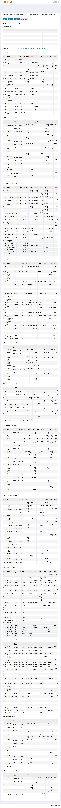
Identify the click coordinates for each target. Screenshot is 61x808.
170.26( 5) (55, 602)
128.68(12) (50, 582)
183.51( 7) (40, 289)
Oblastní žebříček (15, 32)
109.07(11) (55, 625)
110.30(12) (45, 325)
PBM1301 (16, 578)
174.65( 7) (50, 580)
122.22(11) (51, 690)
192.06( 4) (45, 653)
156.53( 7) (47, 138)
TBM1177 (16, 287)
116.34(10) (55, 607)
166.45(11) (32, 103)
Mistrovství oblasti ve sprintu (17, 36)
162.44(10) (45, 293)
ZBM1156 (16, 302)
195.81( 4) (40, 271)
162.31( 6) (51, 442)
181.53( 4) (51, 587)
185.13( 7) (51, 231)
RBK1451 (17, 254)
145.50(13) (36, 245)
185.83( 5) (46, 203)
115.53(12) (35, 310)
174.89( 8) (45, 289)
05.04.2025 (5, 32)
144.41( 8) (55, 593)
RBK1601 (14, 464)
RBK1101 (15, 669)
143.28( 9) (47, 160)
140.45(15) (40, 297)
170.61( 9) (36, 234)
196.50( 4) (36, 194)
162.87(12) (55, 297)
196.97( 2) (31, 197)
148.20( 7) (45, 590)
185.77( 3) (37, 98)
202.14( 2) (40, 574)
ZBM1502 (14, 432)
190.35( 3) (55, 287)
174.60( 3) (45, 582)
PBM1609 (14, 442)
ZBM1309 (16, 580)
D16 (28, 48)
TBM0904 (15, 753)
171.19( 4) (45, 593)
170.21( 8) (35, 600)
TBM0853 (17, 420)
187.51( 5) (36, 200)
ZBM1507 (14, 477)
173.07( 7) (35, 300)
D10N (21, 48)
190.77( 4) (30, 675)
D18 (31, 48)
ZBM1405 (16, 590)
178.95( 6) (55, 338)
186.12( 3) (51, 653)
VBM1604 (15, 534)
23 (5, 254)
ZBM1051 (14, 356)
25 (5, 333)
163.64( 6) (30, 600)
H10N (37, 48)
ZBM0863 (17, 394)
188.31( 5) (45, 660)
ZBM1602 (15, 556)
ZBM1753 (16, 134)
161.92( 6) (56, 605)
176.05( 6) (50, 605)
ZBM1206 (16, 662)
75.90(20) (55, 325)
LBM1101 (15, 705)
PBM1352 (17, 234)
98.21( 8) (34, 442)
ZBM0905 (15, 743)
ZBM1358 (17, 200)
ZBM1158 (16, 310)
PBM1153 (16, 269)
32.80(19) (40, 707)
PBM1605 (14, 452)
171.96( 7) (45, 650)
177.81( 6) (30, 291)
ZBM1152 (16, 266)
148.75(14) (55, 302)
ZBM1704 (15, 515)
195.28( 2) (35, 578)
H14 (42, 48)
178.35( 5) (30, 278)
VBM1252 (16, 289)
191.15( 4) (35, 681)
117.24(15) (35, 678)
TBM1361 (17, 245)
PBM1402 (16, 607)
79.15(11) (42, 538)
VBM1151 (16, 293)
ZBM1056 (14, 369)
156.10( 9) (45, 662)
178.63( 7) (55, 281)
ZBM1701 (14, 474)
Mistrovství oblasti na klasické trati (19, 44)
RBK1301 (16, 612)
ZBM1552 (16, 66)
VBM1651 (16, 173)
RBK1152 (16, 331)
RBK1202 (16, 690)
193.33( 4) (45, 287)
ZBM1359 (17, 206)
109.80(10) (37, 109)
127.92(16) (55, 310)
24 (5, 331)
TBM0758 (17, 397)
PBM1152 (16, 278)
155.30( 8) (30, 297)
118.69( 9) (56, 585)
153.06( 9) (50, 631)
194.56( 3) (51, 194)
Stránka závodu (24, 19)
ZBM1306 (16, 596)
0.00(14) (36, 251)
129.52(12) (51, 228)
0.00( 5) (27, 356)
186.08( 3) (42, 512)
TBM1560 (16, 75)
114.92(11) (30, 701)
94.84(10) (56, 666)
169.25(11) (56, 300)
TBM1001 (14, 727)
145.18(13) (40, 705)
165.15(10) (50, 281)
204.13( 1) (35, 669)
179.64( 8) (32, 78)
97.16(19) (56, 315)
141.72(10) (40, 580)
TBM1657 (16, 103)
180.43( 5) (56, 269)
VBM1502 (15, 562)
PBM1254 (16, 328)
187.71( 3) (35, 291)
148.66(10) (50, 602)
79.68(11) (45, 627)
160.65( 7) (35, 657)
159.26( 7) (30, 593)
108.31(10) (31, 245)
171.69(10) (32, 88)
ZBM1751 (16, 98)
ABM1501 (14, 484)
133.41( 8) (42, 515)
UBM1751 (16, 112)
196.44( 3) (45, 271)
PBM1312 (16, 582)
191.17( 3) (41, 200)
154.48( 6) (45, 609)
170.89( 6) (35, 653)
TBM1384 (17, 190)
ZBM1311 (16, 617)
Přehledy (16, 19)
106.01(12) (30, 696)
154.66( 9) (35, 281)
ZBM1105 (16, 647)
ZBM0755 (17, 404)
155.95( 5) (45, 596)
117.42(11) (30, 607)
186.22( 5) (45, 278)
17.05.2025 (5, 40)
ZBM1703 (14, 468)
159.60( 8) (35, 287)
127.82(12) (30, 287)
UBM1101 (16, 699)
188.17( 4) (31, 200)
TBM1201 (16, 660)
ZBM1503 (14, 445)
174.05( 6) (35, 322)
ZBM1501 (14, 439)
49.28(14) (30, 683)
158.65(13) (40, 293)
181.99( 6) (50, 284)
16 (5, 106)
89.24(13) (45, 693)
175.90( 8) (55, 291)
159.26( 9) (30, 671)
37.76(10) (41, 254)
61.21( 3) (34, 394)
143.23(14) (40, 687)
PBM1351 (17, 231)
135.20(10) (30, 302)
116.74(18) (56, 312)
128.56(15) (40, 712)
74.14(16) (30, 325)
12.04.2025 (5, 34)
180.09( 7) (32, 72)
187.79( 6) (51, 219)
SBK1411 (16, 627)
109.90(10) (45, 690)
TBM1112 (15, 701)
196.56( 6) (40, 647)
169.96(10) (55, 289)
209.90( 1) (35, 266)
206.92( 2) (50, 647)
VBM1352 (17, 249)
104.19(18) (40, 315)
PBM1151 (15, 325)
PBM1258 (16, 315)
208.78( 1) (42, 502)
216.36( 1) (56, 266)
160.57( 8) (35, 664)
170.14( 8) (51, 206)
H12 (39, 48)
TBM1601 (14, 480)
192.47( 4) (32, 75)
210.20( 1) (50, 266)
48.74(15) (30, 707)
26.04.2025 (5, 36)
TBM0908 (15, 740)
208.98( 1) (30, 266)
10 (5, 88)
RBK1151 (15, 271)
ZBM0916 (15, 749)
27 (5, 338)
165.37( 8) (45, 664)
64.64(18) (30, 315)
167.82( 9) (50, 289)
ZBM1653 (16, 109)
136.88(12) (50, 297)
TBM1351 (17, 194)
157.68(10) (35, 660)
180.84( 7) (30, 657)
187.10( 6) (40, 281)
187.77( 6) (32, 94)
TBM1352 (16, 322)
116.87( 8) (56, 693)
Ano (43, 32)
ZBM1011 (14, 737)
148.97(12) (35, 625)
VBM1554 (16, 160)
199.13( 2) (50, 269)
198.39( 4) (40, 681)
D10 (18, 48)
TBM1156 (16, 318)
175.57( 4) (30, 585)
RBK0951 (14, 359)
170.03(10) (36, 210)
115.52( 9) (37, 91)
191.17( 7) (40, 650)
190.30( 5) (32, 82)
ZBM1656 (16, 106)
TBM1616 (14, 461)
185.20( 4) (37, 72)
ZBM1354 (17, 210)
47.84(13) (51, 254)
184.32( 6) (35, 580)
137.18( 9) (31, 240)
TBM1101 (15, 703)
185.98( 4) (30, 284)
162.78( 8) (46, 213)
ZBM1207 (16, 678)
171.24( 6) (42, 522)
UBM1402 (16, 587)
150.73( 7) (56, 664)
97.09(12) (30, 602)
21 (5, 249)
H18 (47, 48)
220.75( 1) (37, 66)
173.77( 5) (30, 587)
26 (5, 335)
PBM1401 (16, 600)
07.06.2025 (5, 44)
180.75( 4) (55, 271)
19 (5, 245)
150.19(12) (35, 703)
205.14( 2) (42, 518)
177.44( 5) (50, 629)
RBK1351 (17, 240)
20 (5, 247)
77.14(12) (56, 699)
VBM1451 (17, 247)
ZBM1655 (16, 170)
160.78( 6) (37, 69)
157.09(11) (35, 671)
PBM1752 (16, 131)
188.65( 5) (50, 278)
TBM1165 (16, 304)
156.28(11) (50, 307)
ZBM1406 (16, 635)
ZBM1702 (15, 512)
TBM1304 (16, 633)
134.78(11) (30, 293)
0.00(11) (40, 627)
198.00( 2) (45, 281)
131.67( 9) (42, 509)
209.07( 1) (30, 650)
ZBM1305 (16, 620)
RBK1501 (14, 436)
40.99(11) (31, 251)
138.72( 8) (30, 633)
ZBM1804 (15, 531)
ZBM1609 (15, 559)
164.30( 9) (45, 297)
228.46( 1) (47, 128)
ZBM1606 (14, 448)
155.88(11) (35, 596)
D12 (23, 48)
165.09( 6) (47, 131)
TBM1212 (16, 653)
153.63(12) (36, 240)
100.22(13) (35, 312)
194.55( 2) (32, 91)
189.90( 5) (51, 226)
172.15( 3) (47, 147)
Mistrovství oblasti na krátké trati (18, 38)
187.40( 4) (35, 302)
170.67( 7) (30, 281)
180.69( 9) (40, 287)
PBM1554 (16, 59)
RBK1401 (16, 631)
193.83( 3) (32, 62)
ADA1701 (14, 471)
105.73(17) (40, 699)
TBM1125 (16, 674)
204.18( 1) (45, 669)
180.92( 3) (30, 582)
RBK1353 (17, 228)
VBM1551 (16, 163)
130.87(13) (35, 607)
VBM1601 (15, 544)
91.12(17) (35, 699)
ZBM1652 (16, 101)
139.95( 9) (51, 678)
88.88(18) (40, 690)
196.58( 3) (40, 333)
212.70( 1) (30, 574)
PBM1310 (16, 574)
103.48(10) (45, 607)
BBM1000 (15, 730)
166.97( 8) (31, 226)
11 (5, 91)
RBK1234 (16, 710)
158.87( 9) (35, 666)
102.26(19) (40, 331)
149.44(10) (30, 693)
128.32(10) (42, 553)
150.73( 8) (47, 134)
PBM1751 (15, 125)
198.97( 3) (40, 653)
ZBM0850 (17, 407)
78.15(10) (51, 471)
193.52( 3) (45, 681)
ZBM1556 (16, 69)
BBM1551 (16, 82)
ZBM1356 (17, 213)
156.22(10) (35, 602)
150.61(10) (51, 237)
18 (5, 112)
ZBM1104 (16, 650)
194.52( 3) (50, 585)
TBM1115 (15, 683)
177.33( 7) (45, 291)
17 (5, 109)
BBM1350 (17, 251)
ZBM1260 (16, 297)
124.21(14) (35, 662)
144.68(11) (50, 622)
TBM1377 (17, 222)
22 (5, 251)
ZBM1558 (16, 176)
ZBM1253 (16, 281)
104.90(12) (50, 693)
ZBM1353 (17, 237)
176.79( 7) (36, 206)
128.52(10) (30, 596)
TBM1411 (16, 615)
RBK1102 (15, 675)
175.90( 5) (42, 531)
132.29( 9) (45, 605)
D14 (26, 48)
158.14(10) (40, 683)
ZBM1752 (16, 179)
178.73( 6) (31, 203)
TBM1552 (17, 203)
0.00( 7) (51, 562)
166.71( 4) (51, 671)
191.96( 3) (35, 674)
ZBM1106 (16, 693)
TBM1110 (15, 712)
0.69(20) (40, 671)
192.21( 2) (56, 580)
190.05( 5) (40, 318)
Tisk (4, 19)
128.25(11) (46, 247)
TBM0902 (15, 746)
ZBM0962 (15, 353)
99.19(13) (45, 315)
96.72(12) (45, 687)
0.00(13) (30, 635)
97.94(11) (45, 675)
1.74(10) (34, 477)
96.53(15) (30, 312)
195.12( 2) (51, 197)
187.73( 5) (35, 650)
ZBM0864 (17, 401)
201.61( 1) (40, 703)
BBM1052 (14, 350)
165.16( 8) (30, 664)
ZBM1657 (16, 138)
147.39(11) (51, 216)
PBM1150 (16, 300)
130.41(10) (47, 141)
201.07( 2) (50, 578)
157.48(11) (45, 300)
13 (5, 98)
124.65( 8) (37, 106)
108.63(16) (35, 701)
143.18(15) (56, 293)
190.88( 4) (35, 582)
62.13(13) (46, 237)
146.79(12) (40, 666)
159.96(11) (36, 213)
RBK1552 (16, 88)
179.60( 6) (36, 203)
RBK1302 (16, 609)
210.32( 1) (51, 190)
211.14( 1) (51, 502)
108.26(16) (40, 675)
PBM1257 (16, 284)
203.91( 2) (35, 647)
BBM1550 (16, 166)
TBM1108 (16, 687)
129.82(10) (50, 710)
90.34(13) (30, 678)
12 (5, 94)
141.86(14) (40, 302)
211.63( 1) (32, 59)
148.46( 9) (30, 304)
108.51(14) (30, 300)
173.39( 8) (40, 664)
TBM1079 (14, 375)
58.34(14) (35, 325)
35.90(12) (45, 635)
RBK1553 (16, 85)
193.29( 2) (55, 335)
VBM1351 (17, 243)
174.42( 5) (35, 275)
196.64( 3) (36, 197)
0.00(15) (45, 707)
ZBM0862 (17, 417)
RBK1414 (16, 629)
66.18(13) (51, 696)
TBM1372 (17, 197)
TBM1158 (16, 333)
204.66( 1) (40, 266)
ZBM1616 (14, 455)
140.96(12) (32, 66)
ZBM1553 (16, 91)
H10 (34, 48)
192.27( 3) (30, 275)
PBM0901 (15, 724)
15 (5, 103)
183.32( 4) (42, 525)
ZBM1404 (16, 593)
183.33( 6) (45, 275)
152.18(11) (40, 662)
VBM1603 (15, 525)
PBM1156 (16, 291)
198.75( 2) (30, 269)
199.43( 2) (40, 657)
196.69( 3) (31, 228)
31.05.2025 (5, 42)
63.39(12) (46, 251)
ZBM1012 (14, 756)
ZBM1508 (14, 490)
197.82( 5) (40, 660)
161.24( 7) (56, 587)
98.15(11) (47, 179)
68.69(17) (30, 310)
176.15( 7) (35, 615)
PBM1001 (14, 733)
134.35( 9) (30, 590)
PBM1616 (15, 547)
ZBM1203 (16, 657)
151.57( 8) (40, 587)
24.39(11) (41, 240)
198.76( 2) (40, 269)
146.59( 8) (45, 587)
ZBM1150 (16, 312)
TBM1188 (16, 275)
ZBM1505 (14, 487)
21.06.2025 (5, 46)
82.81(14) (45, 699)
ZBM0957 (14, 379)
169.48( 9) (51, 210)
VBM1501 (15, 553)
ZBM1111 (15, 664)
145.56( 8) (50, 662)
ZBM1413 (16, 622)
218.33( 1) (56, 574)
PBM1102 (16, 671)
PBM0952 (14, 366)
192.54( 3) (35, 587)
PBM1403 (16, 625)
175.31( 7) (41, 222)
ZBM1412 (16, 602)
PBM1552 (16, 62)
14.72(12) (31, 213)
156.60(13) (55, 307)
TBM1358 (17, 216)
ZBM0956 (15, 372)
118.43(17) (56, 328)
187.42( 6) (45, 674)
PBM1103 (16, 666)
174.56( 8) (36, 216)
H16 (44, 48)
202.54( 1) (36, 219)
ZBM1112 (15, 696)
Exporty (10, 19)
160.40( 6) (50, 666)
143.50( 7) (37, 75)
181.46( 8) (40, 275)
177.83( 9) (32, 69)
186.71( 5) (35, 585)
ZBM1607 (15, 509)
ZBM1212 (16, 707)
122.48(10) (35, 328)
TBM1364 (17, 219)
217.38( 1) (45, 574)
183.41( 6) (30, 653)
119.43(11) (35, 297)
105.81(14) (35, 627)
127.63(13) (35, 687)
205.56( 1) (45, 269)
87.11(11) (56, 671)
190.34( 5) (30, 674)
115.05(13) (30, 331)
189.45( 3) (56, 578)
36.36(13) (50, 315)
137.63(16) (40, 307)
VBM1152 (16, 307)
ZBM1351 (17, 226)
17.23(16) (30, 687)
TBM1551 (16, 72)
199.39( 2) (47, 163)
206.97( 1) (50, 669)
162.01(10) (46, 222)
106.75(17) (40, 312)
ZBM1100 (16, 681)
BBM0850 (17, 410)
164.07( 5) (50, 664)
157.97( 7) (51, 675)
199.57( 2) (30, 647)
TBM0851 (17, 413)
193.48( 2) (37, 62)
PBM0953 (14, 363)
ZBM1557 (16, 78)
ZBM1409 (16, 585)
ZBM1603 (14, 458)
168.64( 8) (50, 590)
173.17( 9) (56, 278)
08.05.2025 (5, 38)
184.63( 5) (37, 101)
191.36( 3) (30, 660)
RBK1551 (16, 94)
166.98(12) (40, 322)
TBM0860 (17, 391)
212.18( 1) (35, 612)
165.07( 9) (35, 590)
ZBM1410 (16, 605)
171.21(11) (40, 304)
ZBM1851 (16, 150)
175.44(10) (40, 278)
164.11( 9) (40, 701)
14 (5, 101)
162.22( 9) (46, 216)
